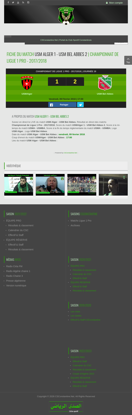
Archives (75, 225)
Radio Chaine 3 (14, 276)
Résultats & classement (20, 225)
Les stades (76, 315)
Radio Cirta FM (14, 266)
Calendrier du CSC (18, 230)
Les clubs (75, 311)
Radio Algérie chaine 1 (18, 271)
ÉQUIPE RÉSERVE (16, 239)
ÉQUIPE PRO (13, 220)
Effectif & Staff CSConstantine (85, 320)
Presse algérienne (16, 280)
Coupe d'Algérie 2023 (83, 373)
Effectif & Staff (15, 235)
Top (128, 60)
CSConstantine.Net (70, 153)
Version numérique (16, 285)
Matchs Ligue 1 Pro (81, 220)
